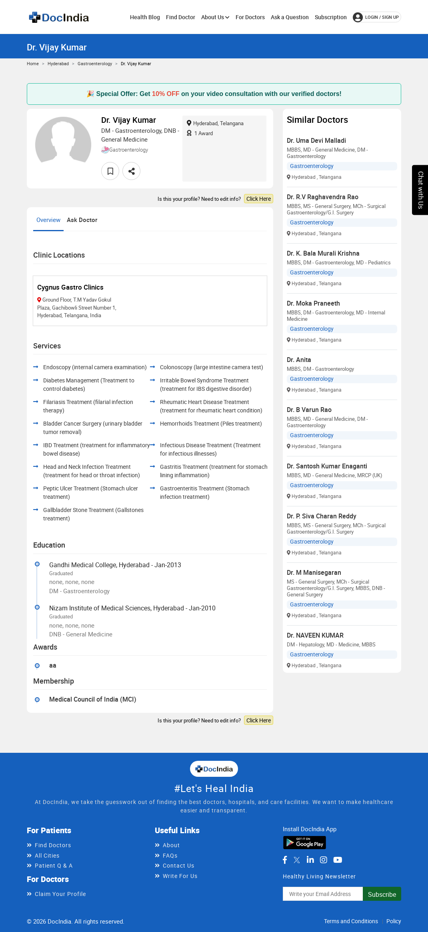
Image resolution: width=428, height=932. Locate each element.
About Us (215, 17)
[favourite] (110, 171)
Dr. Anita (299, 359)
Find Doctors (53, 845)
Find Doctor (180, 17)
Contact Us (178, 865)
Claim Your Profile (60, 894)
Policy (393, 921)
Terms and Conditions (351, 921)
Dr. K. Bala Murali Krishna (323, 253)
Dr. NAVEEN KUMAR (315, 635)
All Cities (47, 855)
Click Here (258, 198)
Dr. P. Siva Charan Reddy (321, 516)
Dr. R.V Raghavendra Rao (322, 196)
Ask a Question (290, 17)
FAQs (170, 855)
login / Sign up (376, 17)
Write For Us (180, 876)
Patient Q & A (54, 865)
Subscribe (382, 894)
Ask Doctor (82, 220)
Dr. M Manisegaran (314, 572)
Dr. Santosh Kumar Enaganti (327, 466)
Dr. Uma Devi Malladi (316, 140)
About (171, 845)
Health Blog (145, 17)
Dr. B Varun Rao (309, 409)
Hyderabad (58, 63)
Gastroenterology (95, 63)
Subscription (331, 17)
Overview (48, 220)
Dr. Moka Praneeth (313, 303)
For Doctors (250, 17)
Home (33, 63)
